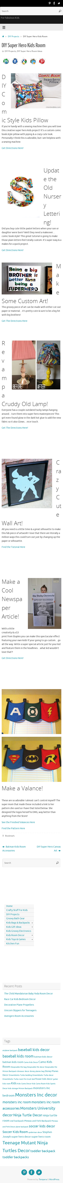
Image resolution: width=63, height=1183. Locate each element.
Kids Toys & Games (16, 939)
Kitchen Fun (12, 943)
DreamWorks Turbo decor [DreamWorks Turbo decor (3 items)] (42, 1075)
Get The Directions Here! (15, 427)
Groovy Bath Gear (15, 918)
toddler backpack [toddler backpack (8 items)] (42, 1151)
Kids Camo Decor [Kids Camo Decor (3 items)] (24, 1084)
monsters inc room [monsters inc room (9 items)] (17, 1102)
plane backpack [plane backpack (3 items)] (22, 1127)
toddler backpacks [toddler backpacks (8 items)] (16, 1157)
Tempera (43, 1179)
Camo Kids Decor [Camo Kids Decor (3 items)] (31, 1062)
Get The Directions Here (14, 321)
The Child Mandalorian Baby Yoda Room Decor (28, 993)
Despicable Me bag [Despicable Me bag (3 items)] (19, 1067)
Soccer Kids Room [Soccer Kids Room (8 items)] (15, 1132)
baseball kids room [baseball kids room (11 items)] (18, 1056)
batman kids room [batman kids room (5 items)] (13, 1062)
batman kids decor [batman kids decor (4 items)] (43, 1056)
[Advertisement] (18, 885)
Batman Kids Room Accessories (14, 848)
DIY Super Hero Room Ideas (29, 51)
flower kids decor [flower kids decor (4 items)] (44, 1079)
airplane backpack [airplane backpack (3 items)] (10, 1050)
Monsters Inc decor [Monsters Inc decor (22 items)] (36, 1095)
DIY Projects (13, 36)
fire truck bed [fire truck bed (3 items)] (29, 1079)
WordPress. (54, 1179)
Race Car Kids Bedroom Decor (20, 999)
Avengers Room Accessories (19, 1016)
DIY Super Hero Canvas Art (49, 848)
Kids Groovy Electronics (18, 931)
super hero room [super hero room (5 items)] (41, 1136)
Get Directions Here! (13, 148)
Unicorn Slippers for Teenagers (20, 1010)
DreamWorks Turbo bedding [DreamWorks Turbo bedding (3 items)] (20, 1075)
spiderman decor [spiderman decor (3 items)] (35, 1132)
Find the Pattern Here (13, 828)
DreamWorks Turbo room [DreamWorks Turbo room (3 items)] (13, 1079)
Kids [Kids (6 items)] (14, 1083)
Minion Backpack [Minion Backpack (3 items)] (25, 1088)
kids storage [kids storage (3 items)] (13, 1088)
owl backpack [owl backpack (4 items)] (17, 1120)
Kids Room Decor (15, 935)
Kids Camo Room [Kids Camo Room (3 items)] (39, 1084)
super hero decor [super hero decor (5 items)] (21, 1136)
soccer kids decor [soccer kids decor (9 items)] (42, 1126)
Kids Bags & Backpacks (18, 922)
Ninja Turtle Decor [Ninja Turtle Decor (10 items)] (27, 1115)
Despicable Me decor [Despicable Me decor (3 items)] (35, 1067)
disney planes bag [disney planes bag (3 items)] (37, 1071)
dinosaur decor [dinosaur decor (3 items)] (23, 1071)
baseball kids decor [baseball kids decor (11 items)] (34, 1049)
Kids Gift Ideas (13, 927)
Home (9, 906)
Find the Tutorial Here (13, 547)
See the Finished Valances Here (18, 822)
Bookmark (9, 835)
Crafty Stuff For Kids (17, 910)
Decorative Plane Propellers (19, 1004)
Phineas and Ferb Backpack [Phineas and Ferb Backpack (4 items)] (37, 1120)
